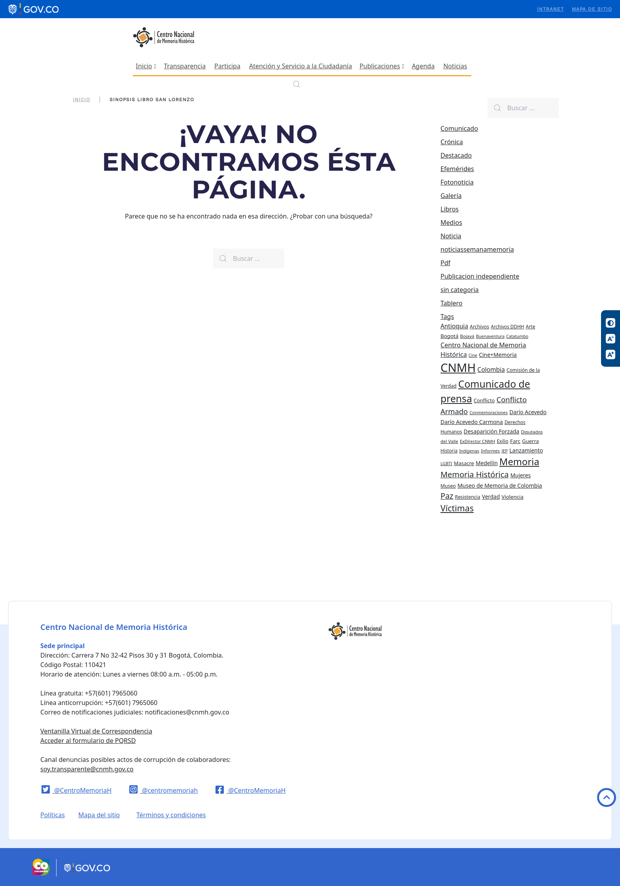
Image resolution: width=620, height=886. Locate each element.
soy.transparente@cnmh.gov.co (87, 769)
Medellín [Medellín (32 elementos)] (487, 463)
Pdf (445, 262)
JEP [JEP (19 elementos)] (504, 451)
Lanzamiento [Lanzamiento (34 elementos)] (526, 450)
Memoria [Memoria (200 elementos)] (519, 461)
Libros (449, 209)
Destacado (456, 155)
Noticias (455, 66)
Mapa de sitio (592, 9)
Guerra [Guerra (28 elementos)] (530, 441)
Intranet (550, 9)
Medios (451, 222)
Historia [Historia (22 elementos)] (448, 451)
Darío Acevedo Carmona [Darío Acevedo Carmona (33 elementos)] (471, 422)
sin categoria (459, 289)
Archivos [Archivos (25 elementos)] (479, 326)
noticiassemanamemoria (477, 249)
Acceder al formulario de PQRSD (88, 740)
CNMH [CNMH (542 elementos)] (458, 367)
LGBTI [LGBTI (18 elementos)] (446, 463)
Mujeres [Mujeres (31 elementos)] (520, 475)
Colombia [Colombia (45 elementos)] (491, 369)
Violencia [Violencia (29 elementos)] (512, 496)
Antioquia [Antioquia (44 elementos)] (454, 326)
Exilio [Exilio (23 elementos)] (502, 441)
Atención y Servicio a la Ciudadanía (300, 66)
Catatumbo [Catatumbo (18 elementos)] (517, 336)
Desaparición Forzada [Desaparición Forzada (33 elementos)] (492, 431)
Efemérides (457, 168)
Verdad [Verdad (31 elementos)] (491, 496)
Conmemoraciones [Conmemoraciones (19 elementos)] (488, 412)
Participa (227, 66)
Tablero (451, 303)
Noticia (450, 236)
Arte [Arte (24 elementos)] (530, 326)
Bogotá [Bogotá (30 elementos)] (449, 335)
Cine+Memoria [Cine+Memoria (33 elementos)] (498, 354)
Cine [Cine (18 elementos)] (473, 355)
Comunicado (459, 128)
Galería (451, 195)
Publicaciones (381, 66)
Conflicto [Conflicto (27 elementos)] (484, 400)
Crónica (451, 142)
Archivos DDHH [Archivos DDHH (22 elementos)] (507, 327)
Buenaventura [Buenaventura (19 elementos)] (490, 336)
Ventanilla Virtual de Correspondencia (96, 731)
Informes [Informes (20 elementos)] (490, 451)
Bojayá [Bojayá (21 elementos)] (467, 336)
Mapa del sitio (99, 815)
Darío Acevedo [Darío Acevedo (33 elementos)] (527, 412)
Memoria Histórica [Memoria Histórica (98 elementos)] (474, 474)
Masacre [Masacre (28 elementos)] (464, 463)
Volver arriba (606, 797)
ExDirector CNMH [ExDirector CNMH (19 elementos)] (477, 441)
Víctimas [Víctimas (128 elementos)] (457, 508)
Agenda (423, 66)
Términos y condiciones (171, 815)
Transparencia (185, 66)
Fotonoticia (457, 182)
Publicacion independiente (479, 276)
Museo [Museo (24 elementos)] (448, 486)
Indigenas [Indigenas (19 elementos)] (469, 451)
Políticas (52, 815)
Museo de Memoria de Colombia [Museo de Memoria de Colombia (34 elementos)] (499, 485)
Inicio (146, 66)
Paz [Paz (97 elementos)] (446, 495)
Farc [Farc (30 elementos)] (515, 441)
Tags (447, 316)
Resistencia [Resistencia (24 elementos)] (467, 497)
